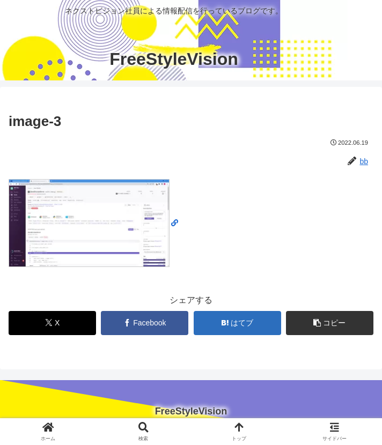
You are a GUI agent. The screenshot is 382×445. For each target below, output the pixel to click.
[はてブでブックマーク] (237, 323)
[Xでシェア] (52, 323)
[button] (329, 323)
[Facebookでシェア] (144, 323)
